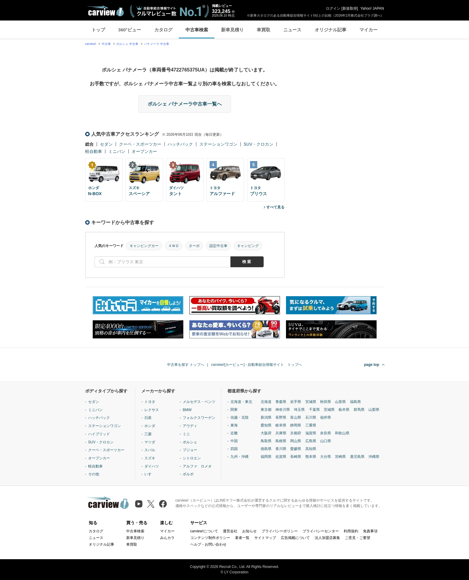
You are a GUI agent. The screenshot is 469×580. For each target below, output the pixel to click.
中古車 (106, 44)
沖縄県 (373, 457)
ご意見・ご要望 (357, 538)
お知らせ (249, 531)
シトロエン (192, 458)
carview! (90, 44)
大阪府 (266, 433)
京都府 (295, 433)
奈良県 (325, 433)
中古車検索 (196, 29)
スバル (149, 450)
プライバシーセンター (321, 531)
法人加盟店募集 (327, 538)
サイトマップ (265, 538)
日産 (148, 418)
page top (371, 364)
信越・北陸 (239, 417)
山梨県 (373, 409)
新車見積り (232, 29)
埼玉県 (299, 409)
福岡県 (266, 457)
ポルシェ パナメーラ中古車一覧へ (184, 103)
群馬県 (359, 409)
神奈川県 (282, 409)
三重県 (310, 425)
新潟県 (266, 417)
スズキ (149, 458)
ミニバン (116, 151)
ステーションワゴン (218, 144)
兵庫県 (280, 433)
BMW (187, 410)
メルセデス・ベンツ (199, 402)
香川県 (280, 449)
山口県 (325, 441)
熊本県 (310, 457)
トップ (98, 29)
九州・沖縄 (239, 457)
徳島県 (266, 449)
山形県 (340, 402)
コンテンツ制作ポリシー (210, 538)
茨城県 (329, 409)
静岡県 (295, 425)
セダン (106, 144)
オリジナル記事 (330, 29)
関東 (234, 409)
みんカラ (167, 538)
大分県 (325, 457)
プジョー (190, 450)
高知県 (310, 449)
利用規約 (351, 531)
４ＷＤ (173, 246)
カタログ (163, 29)
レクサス (151, 410)
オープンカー (144, 151)
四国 (234, 449)
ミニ (186, 434)
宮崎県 (340, 457)
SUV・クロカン (259, 144)
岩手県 (295, 402)
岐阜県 (280, 425)
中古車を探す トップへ (185, 364)
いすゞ (149, 474)
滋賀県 (310, 433)
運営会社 (230, 531)
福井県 (325, 417)
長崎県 (295, 457)
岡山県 (295, 441)
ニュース (292, 29)
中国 (234, 441)
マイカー (368, 29)
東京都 (266, 409)
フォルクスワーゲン (199, 418)
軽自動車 (93, 151)
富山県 (295, 417)
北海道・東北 (241, 402)
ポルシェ (190, 442)
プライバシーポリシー (280, 531)
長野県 (280, 417)
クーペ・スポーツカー (140, 144)
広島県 (310, 441)
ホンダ (149, 426)
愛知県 (266, 425)
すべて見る (275, 207)
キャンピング (248, 246)
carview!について (204, 531)
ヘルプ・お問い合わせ (208, 544)
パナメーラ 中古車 (156, 44)
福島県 (355, 402)
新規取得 (349, 8)
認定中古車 (218, 246)
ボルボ (188, 474)
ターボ (194, 246)
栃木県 (344, 409)
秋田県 (325, 402)
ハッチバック (180, 144)
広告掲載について (295, 538)
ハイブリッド (99, 434)
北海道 (266, 402)
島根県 (280, 441)
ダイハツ (151, 466)
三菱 (148, 434)
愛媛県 (295, 449)
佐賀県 (280, 457)
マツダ (149, 442)
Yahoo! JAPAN (372, 8)
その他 (93, 474)
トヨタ (149, 402)
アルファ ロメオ (197, 466)
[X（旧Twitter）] (151, 504)
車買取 (263, 29)
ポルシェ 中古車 (127, 44)
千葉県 (314, 409)
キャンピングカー (144, 246)
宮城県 (310, 402)
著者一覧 (242, 538)
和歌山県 (342, 433)
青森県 (280, 402)
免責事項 (370, 531)
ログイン (333, 8)
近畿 (234, 433)
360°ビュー (129, 29)
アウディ (190, 426)
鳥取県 (266, 441)
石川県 (310, 417)
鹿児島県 (357, 457)
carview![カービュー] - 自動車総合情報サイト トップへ (256, 364)
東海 (234, 425)
